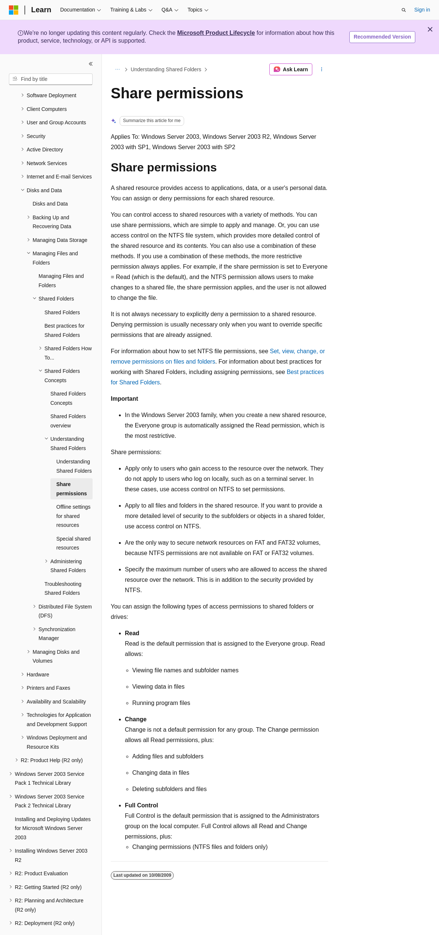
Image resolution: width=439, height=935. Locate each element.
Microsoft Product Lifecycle (216, 33)
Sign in (422, 10)
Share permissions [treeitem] (71, 468)
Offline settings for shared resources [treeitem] (73, 495)
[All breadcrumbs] (117, 69)
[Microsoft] (14, 10)
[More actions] (321, 69)
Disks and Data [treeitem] (50, 183)
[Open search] (403, 10)
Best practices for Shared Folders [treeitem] (64, 310)
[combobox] (51, 79)
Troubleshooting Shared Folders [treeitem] (63, 568)
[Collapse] (91, 63)
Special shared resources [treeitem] (73, 523)
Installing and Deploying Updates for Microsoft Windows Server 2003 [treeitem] (53, 808)
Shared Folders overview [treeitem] (68, 400)
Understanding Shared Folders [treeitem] (74, 445)
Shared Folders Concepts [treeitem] (68, 378)
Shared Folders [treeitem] (62, 292)
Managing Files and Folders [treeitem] (61, 260)
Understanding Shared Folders (166, 69)
